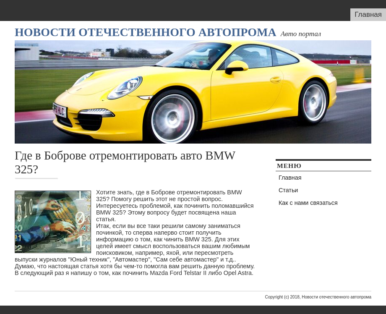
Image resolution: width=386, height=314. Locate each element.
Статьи (288, 190)
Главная (368, 14)
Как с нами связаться (308, 202)
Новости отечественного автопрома (145, 32)
